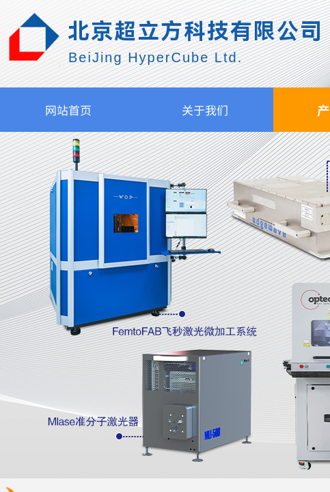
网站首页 (68, 109)
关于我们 (205, 109)
